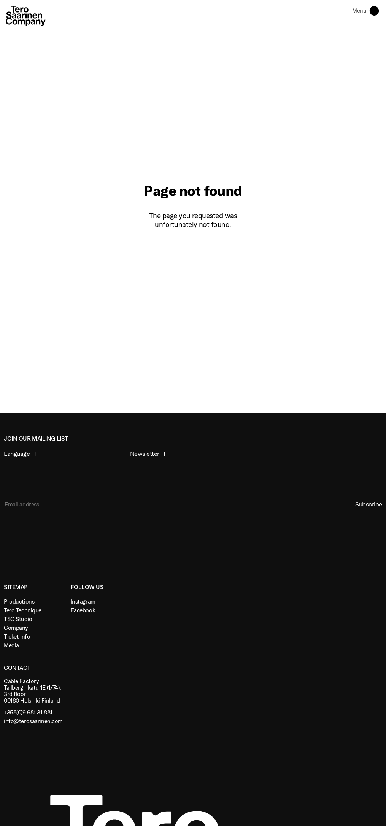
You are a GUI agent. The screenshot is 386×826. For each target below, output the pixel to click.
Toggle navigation (375, 10)
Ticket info (17, 636)
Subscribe (368, 504)
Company (16, 628)
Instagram (83, 601)
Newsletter (145, 453)
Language (17, 453)
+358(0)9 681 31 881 (28, 712)
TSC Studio (18, 619)
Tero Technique (22, 610)
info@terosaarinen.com (33, 721)
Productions (19, 601)
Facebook (83, 610)
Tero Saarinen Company (26, 16)
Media (11, 645)
